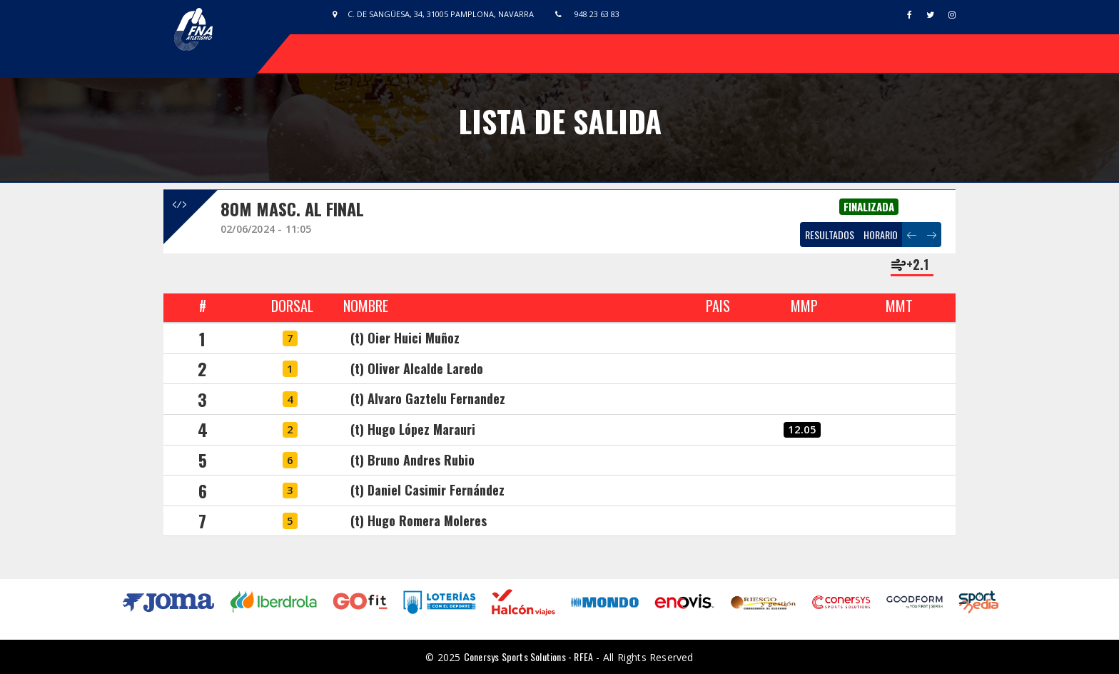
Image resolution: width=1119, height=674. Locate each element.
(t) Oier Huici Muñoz (405, 337)
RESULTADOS (829, 234)
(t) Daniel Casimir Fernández (427, 490)
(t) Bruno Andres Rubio (412, 460)
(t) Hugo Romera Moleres (418, 520)
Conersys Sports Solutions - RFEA (528, 656)
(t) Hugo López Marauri (412, 429)
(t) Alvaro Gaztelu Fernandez (427, 398)
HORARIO (881, 234)
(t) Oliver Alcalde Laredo (416, 368)
